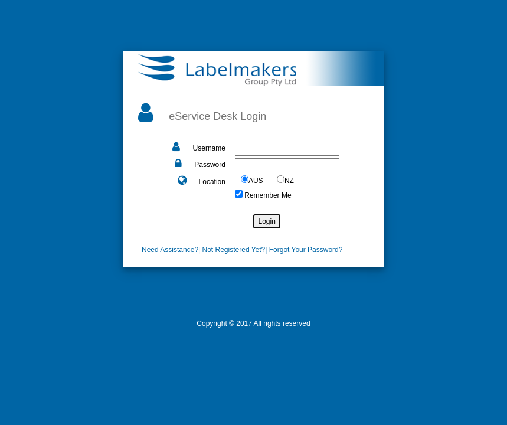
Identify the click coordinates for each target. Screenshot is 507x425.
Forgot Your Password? (306, 250)
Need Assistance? (170, 250)
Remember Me (267, 195)
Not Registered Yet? (234, 250)
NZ (289, 180)
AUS (255, 180)
